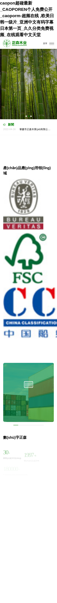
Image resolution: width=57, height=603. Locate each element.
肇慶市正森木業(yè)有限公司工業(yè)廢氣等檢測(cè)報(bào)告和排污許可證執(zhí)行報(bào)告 (27, 129)
